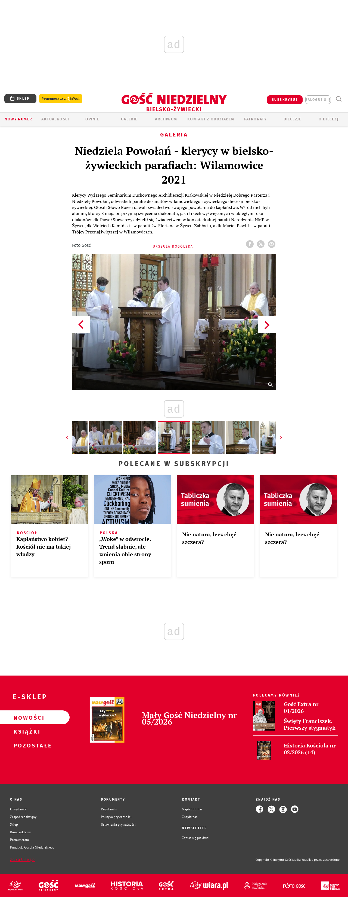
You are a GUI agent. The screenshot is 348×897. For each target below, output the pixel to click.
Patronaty (255, 119)
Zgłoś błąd (22, 860)
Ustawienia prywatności (118, 824)
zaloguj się (318, 100)
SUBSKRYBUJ (284, 100)
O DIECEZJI (329, 119)
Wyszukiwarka (339, 99)
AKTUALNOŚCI (55, 119)
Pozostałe (26, 745)
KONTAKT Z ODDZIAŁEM (210, 119)
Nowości (26, 717)
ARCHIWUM (166, 119)
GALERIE (129, 119)
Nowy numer (18, 119)
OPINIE (92, 119)
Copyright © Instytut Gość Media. (279, 860)
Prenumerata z (61, 99)
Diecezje (292, 119)
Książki (26, 731)
